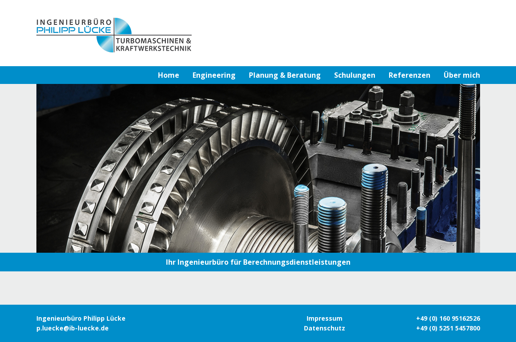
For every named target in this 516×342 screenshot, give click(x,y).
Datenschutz (324, 328)
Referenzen (409, 75)
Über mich (462, 75)
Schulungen (354, 75)
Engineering (214, 75)
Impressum (325, 318)
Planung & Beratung (285, 75)
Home (168, 75)
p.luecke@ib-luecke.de (72, 328)
